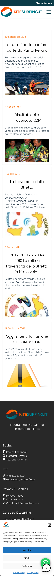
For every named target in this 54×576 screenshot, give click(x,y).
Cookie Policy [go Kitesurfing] (14, 499)
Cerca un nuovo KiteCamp (18, 518)
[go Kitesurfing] (27, 418)
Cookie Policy (19, 572)
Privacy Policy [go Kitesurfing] (14, 495)
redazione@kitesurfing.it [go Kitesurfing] (20, 479)
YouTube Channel (16, 459)
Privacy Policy (33, 572)
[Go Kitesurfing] (27, 11)
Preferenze (27, 566)
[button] (49, 525)
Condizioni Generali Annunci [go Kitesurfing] (23, 503)
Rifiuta (27, 558)
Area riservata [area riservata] (44, 3)
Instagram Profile (16, 455)
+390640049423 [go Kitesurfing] (15, 475)
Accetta (27, 550)
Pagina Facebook (16, 451)
